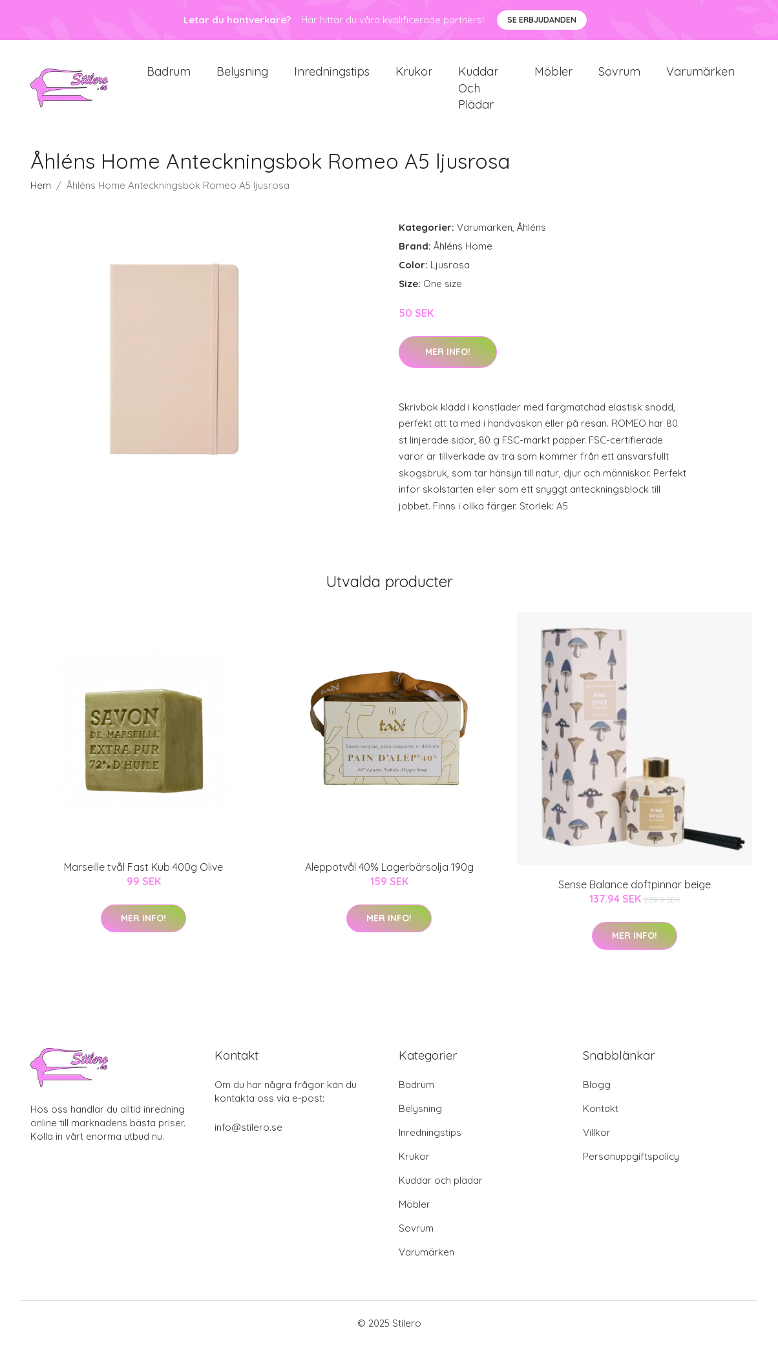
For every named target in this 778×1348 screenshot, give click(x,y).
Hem (40, 197)
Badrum (169, 77)
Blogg (597, 1096)
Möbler (553, 77)
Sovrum (619, 77)
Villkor (597, 1144)
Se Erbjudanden (541, 20)
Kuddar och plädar (478, 93)
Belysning (242, 77)
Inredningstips (332, 77)
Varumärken (700, 77)
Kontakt (600, 1120)
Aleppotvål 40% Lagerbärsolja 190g (389, 878)
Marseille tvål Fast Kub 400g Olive (143, 878)
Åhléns (531, 239)
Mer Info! (447, 363)
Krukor (413, 77)
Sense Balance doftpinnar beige (634, 896)
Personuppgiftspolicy (631, 1168)
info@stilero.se (248, 1139)
